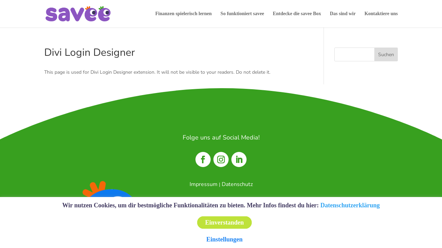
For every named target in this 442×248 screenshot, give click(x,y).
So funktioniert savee (242, 13)
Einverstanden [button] (224, 222)
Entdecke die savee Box (297, 13)
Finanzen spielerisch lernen (183, 13)
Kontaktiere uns (381, 13)
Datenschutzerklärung (350, 205)
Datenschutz (237, 184)
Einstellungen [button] (224, 239)
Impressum (204, 184)
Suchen (386, 54)
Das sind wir (343, 13)
